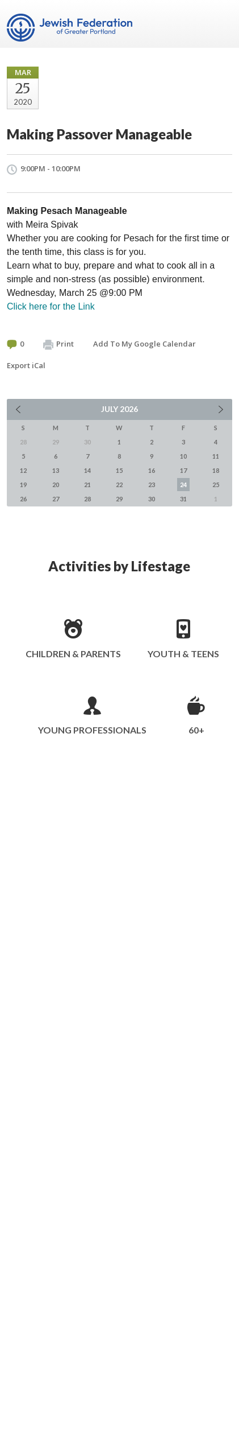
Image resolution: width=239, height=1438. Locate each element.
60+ (196, 729)
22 (119, 484)
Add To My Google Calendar (144, 344)
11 (215, 456)
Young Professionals (92, 729)
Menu (219, 24)
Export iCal (26, 365)
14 (87, 470)
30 (151, 498)
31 (183, 498)
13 (55, 470)
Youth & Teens (183, 653)
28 (87, 498)
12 (23, 470)
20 (55, 484)
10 (183, 456)
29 (119, 498)
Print (58, 344)
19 (23, 484)
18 (215, 470)
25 (215, 484)
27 (55, 498)
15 (119, 470)
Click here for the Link (51, 306)
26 (23, 498)
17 (183, 470)
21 (87, 484)
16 (151, 470)
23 (151, 484)
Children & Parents (73, 653)
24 (183, 484)
